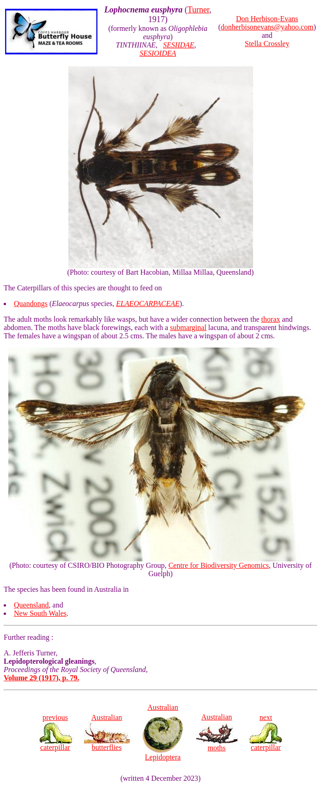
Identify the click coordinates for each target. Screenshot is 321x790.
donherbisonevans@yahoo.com (267, 27)
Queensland (31, 605)
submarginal (188, 327)
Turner (199, 9)
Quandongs (31, 303)
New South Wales (40, 613)
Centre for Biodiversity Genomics (219, 565)
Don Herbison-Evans (267, 19)
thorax (270, 319)
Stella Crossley (267, 43)
